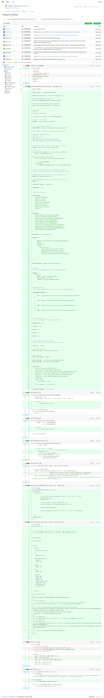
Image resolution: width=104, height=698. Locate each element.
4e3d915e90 (97, 23)
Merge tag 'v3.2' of (38, 35)
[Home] (3, 2)
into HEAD (77, 32)
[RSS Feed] (28, 6)
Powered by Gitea (5, 696)
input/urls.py (34, 642)
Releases (24, 11)
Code (8, 11)
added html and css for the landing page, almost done (47, 38)
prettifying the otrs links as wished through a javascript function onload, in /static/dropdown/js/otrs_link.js (59, 45)
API (101, 696)
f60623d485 (88, 23)
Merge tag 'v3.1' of (38, 56)
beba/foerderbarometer (15, 8)
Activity (31, 11)
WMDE (10, 6)
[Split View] (96, 62)
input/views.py (34, 669)
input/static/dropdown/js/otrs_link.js (42, 485)
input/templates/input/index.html (41, 522)
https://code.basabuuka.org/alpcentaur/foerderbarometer (60, 32)
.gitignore (33, 65)
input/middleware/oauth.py (38, 440)
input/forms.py (34, 418)
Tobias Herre (8, 29)
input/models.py (34, 463)
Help (13, 1)
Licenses (97, 696)
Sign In (100, 1)
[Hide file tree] (3, 62)
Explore (8, 1)
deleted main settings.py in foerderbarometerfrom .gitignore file (49, 59)
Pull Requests (16, 11)
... (39, 19)
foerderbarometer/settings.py (40, 86)
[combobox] (22, 19)
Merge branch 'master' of (40, 32)
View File (98, 65)
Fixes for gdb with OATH (39, 29)
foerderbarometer (20, 6)
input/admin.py (34, 392)
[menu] (35, 19)
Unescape (92, 65)
